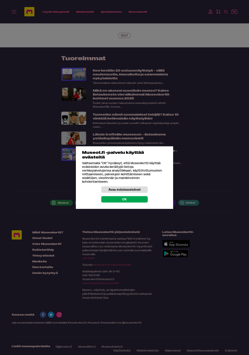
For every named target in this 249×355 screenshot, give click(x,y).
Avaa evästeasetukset (124, 189)
